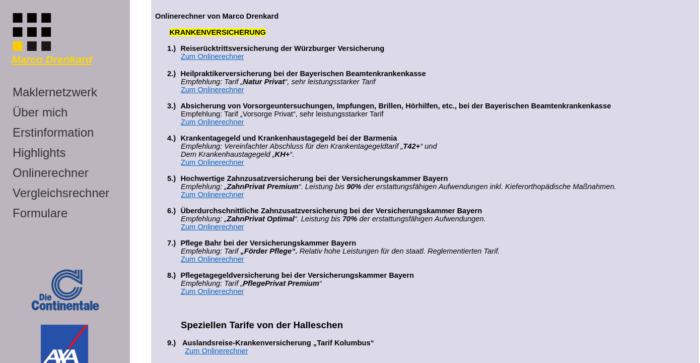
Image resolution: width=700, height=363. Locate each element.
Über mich (40, 112)
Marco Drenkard (52, 59)
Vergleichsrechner (61, 193)
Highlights (39, 152)
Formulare (40, 213)
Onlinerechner (51, 172)
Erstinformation (53, 132)
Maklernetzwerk (55, 92)
